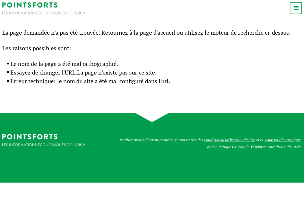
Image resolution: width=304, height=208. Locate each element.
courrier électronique (283, 140)
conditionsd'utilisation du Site (229, 140)
